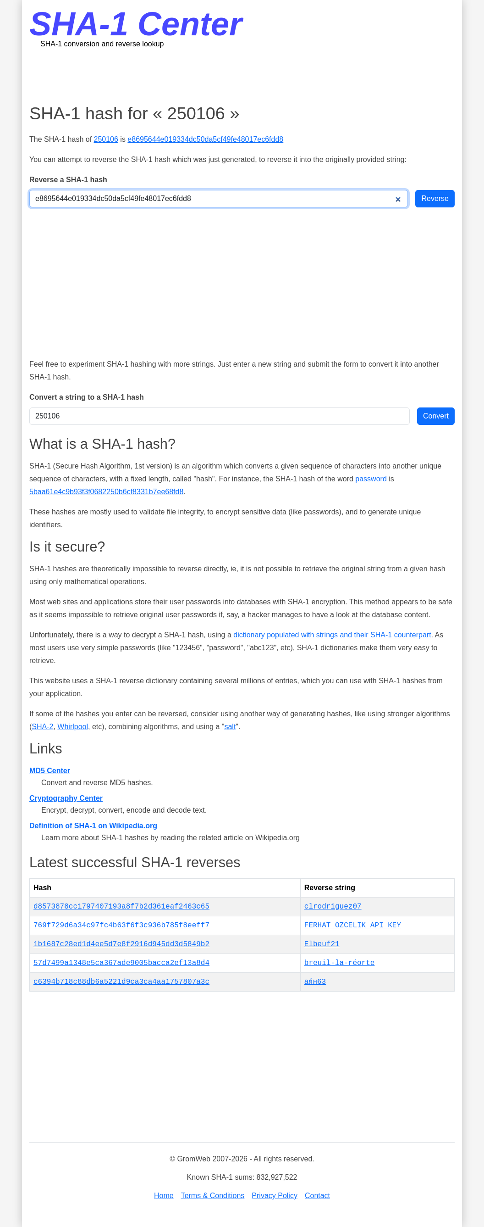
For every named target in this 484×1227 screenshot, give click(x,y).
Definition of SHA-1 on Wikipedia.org (93, 826)
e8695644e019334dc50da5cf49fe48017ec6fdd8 (205, 139)
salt (230, 727)
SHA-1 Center (135, 24)
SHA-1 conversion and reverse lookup (102, 44)
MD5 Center (49, 771)
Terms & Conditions (213, 1195)
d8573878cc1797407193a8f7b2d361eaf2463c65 (121, 907)
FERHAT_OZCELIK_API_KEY (352, 925)
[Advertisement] (242, 75)
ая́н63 (315, 982)
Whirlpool (72, 727)
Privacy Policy (274, 1195)
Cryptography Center (66, 798)
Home (164, 1195)
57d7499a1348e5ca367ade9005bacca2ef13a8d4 (121, 963)
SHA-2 (42, 727)
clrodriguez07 (333, 907)
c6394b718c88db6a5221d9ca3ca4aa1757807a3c (121, 982)
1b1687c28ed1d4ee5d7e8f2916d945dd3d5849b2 (121, 944)
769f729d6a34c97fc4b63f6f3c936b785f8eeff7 (121, 925)
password (370, 479)
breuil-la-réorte (339, 963)
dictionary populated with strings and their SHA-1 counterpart (332, 635)
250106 (106, 139)
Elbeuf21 (322, 944)
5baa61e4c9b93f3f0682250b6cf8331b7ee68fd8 (106, 492)
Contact (317, 1195)
